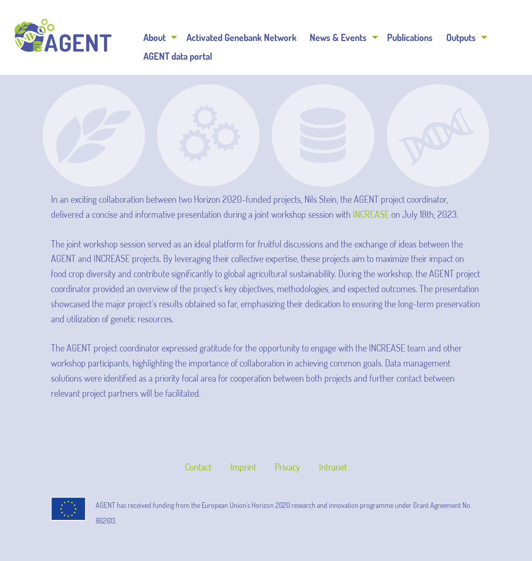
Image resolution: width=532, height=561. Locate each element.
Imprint (243, 467)
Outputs (461, 37)
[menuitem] (158, 37)
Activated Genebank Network (242, 37)
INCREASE (371, 214)
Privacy (287, 467)
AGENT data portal (177, 56)
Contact (198, 467)
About (154, 37)
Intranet (333, 467)
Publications (410, 37)
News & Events (338, 37)
